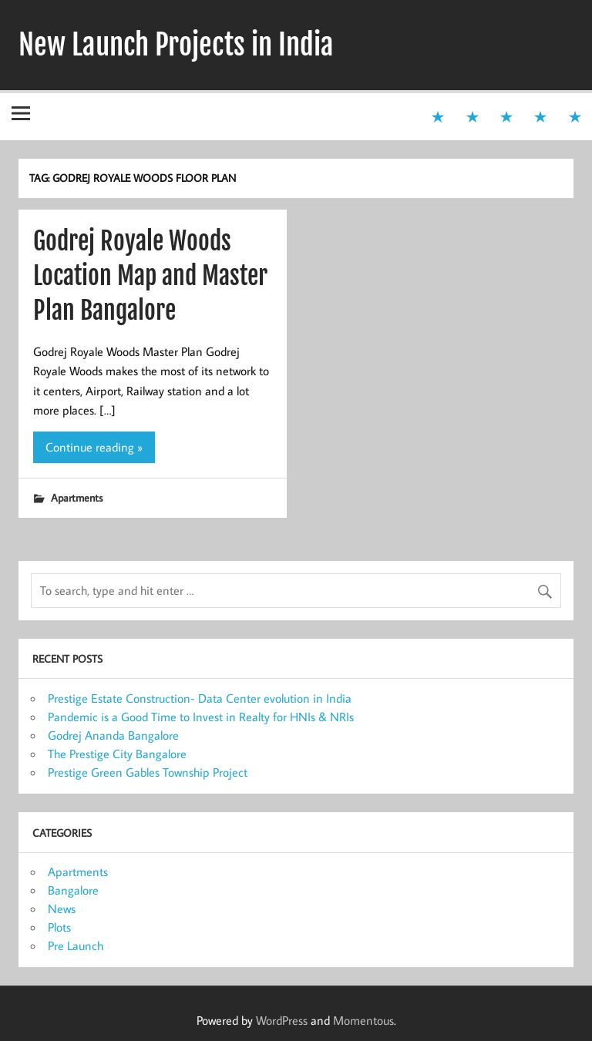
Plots (59, 927)
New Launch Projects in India (176, 44)
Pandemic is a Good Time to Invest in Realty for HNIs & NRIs (201, 716)
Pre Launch (75, 945)
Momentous (363, 1020)
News (62, 908)
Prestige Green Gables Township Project (147, 772)
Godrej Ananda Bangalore (113, 735)
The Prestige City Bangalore (117, 753)
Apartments (77, 497)
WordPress (282, 1020)
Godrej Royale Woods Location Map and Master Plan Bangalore (150, 276)
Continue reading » (94, 447)
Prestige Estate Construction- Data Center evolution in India (200, 698)
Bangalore (73, 890)
